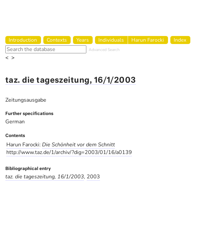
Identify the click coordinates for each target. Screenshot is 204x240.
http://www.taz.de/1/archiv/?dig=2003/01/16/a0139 (69, 152)
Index (180, 39)
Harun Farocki (147, 39)
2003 (93, 176)
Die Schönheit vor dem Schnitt (78, 144)
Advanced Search (104, 49)
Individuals (111, 39)
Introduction (23, 39)
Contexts (57, 39)
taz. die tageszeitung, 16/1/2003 (70, 80)
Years (82, 39)
